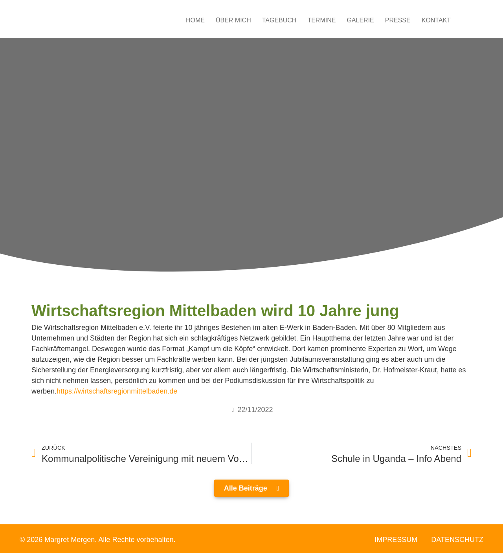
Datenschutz (457, 540)
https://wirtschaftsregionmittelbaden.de (117, 391)
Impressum (395, 540)
